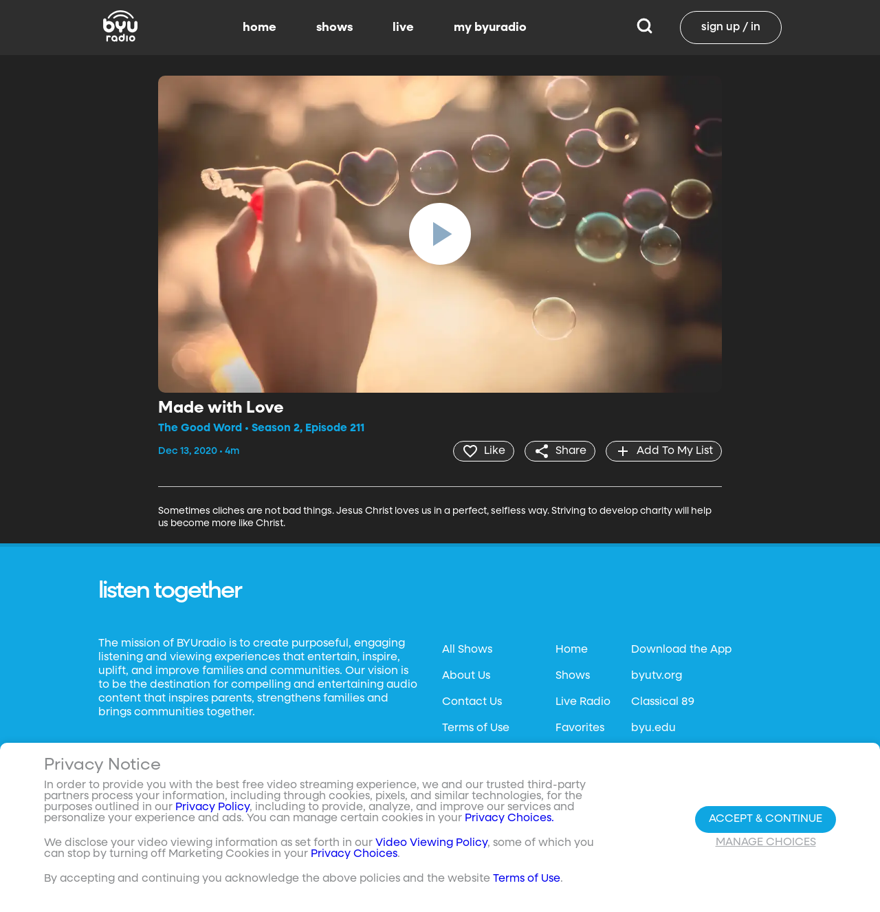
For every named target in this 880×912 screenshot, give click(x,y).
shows (334, 27)
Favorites (580, 728)
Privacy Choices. (509, 818)
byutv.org (656, 676)
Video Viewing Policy (431, 843)
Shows (573, 676)
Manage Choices (766, 842)
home (259, 27)
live (403, 27)
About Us (466, 676)
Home (572, 649)
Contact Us (472, 702)
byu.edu (653, 728)
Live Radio (583, 702)
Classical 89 (662, 702)
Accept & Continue (765, 819)
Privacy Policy (212, 807)
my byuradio (490, 27)
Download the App (681, 649)
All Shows (467, 649)
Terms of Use (475, 728)
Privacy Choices (354, 854)
